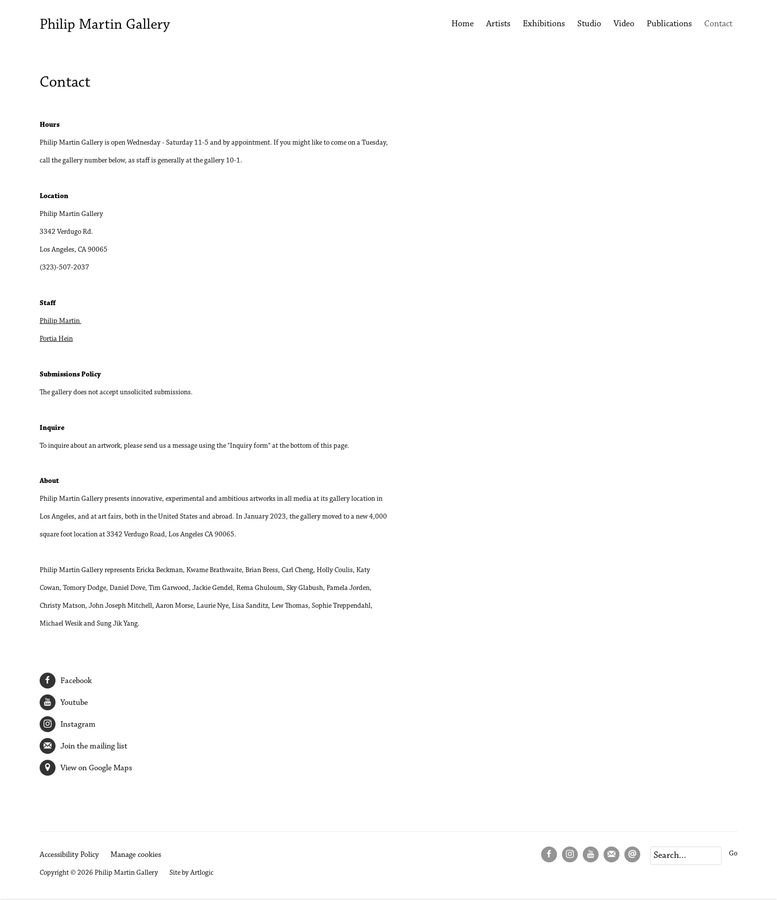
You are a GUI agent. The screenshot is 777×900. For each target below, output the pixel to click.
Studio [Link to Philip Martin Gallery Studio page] (589, 24)
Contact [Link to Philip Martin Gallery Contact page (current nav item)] (718, 24)
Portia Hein (56, 339)
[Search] (686, 856)
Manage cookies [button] (136, 855)
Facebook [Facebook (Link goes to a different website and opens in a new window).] (66, 680)
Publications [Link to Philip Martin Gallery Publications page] (669, 24)
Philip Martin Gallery (105, 25)
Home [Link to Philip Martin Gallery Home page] (462, 24)
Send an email (632, 854)
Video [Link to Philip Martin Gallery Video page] (623, 24)
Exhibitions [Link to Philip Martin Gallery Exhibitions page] (544, 24)
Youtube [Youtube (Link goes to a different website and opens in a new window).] (64, 702)
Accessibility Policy (69, 855)
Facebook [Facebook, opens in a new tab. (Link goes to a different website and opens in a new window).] (549, 854)
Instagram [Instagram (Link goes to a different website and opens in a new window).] (68, 724)
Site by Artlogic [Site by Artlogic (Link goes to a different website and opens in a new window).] (191, 873)
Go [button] (733, 853)
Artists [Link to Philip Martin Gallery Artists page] (498, 24)
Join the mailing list (83, 746)
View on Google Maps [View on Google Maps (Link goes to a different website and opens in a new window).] (86, 768)
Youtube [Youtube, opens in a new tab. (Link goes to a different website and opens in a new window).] (591, 854)
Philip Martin (60, 321)
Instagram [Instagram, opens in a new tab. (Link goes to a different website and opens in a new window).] (570, 854)
